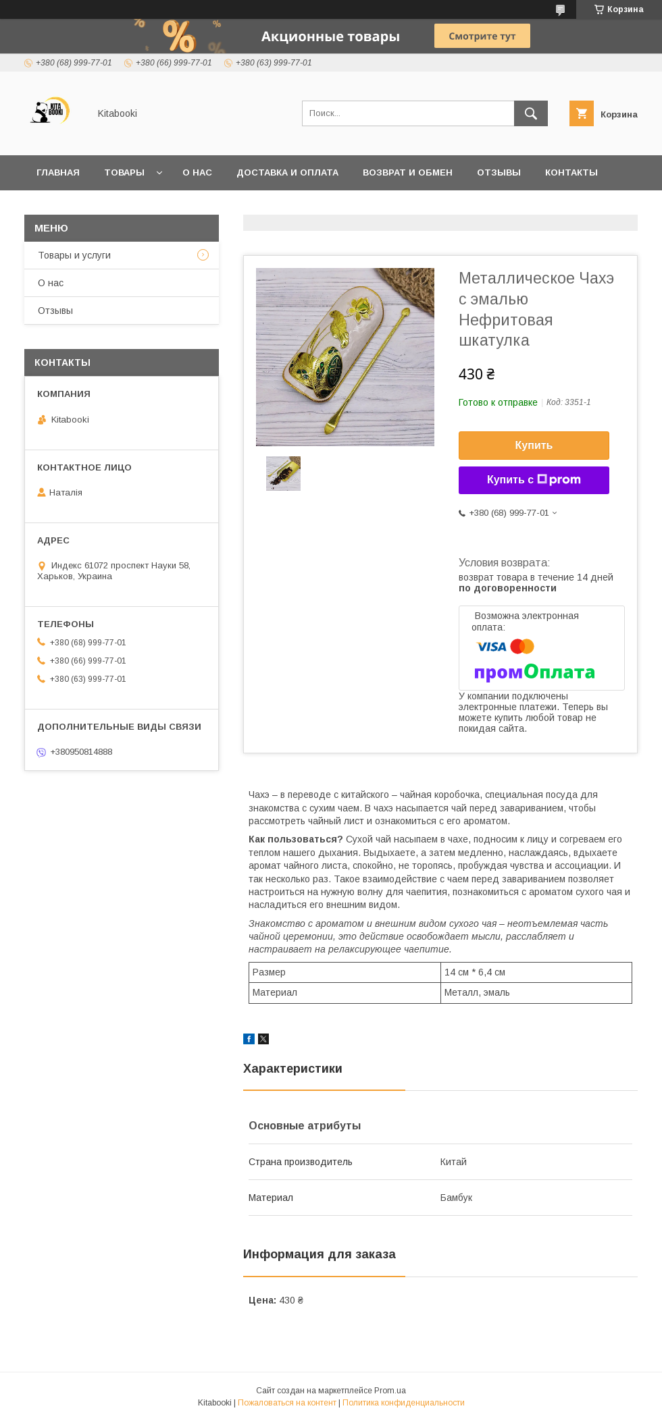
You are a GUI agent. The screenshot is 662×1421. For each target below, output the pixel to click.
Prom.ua (390, 1390)
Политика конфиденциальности (403, 1402)
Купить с (534, 480)
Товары (124, 172)
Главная (58, 172)
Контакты (571, 172)
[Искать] (531, 113)
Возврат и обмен (408, 172)
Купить (534, 445)
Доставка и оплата (287, 172)
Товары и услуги (74, 255)
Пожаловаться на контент (287, 1402)
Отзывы (499, 172)
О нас (197, 172)
